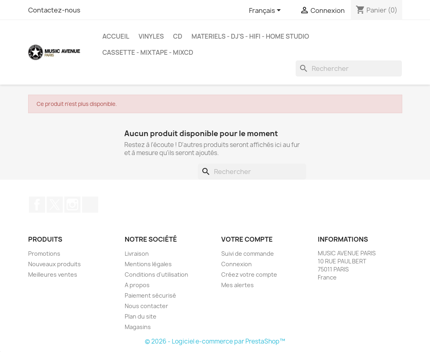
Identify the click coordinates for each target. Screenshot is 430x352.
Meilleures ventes (52, 274)
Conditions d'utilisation (156, 274)
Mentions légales (148, 264)
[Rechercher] (349, 68)
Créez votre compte (249, 274)
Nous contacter (146, 306)
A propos (137, 285)
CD (177, 36)
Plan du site (140, 316)
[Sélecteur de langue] (266, 11)
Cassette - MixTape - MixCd (147, 52)
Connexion (236, 264)
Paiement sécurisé (150, 295)
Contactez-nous (54, 10)
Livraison (137, 253)
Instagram (72, 205)
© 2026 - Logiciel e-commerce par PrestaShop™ (215, 341)
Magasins (138, 327)
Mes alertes (237, 285)
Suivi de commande (247, 253)
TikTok (90, 205)
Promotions (44, 253)
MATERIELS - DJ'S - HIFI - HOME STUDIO (250, 36)
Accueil (115, 36)
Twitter (55, 205)
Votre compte (247, 239)
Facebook (37, 205)
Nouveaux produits (54, 264)
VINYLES (151, 36)
